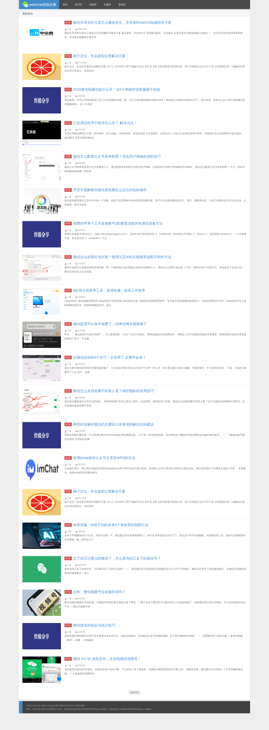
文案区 (107, 4)
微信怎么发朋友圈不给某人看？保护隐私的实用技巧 (113, 391)
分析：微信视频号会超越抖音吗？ (99, 592)
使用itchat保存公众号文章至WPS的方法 (104, 458)
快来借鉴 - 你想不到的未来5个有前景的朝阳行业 (110, 525)
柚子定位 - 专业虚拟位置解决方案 (99, 56)
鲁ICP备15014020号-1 (65, 705)
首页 (65, 4)
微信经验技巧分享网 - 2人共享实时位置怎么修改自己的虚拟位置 (39, 4)
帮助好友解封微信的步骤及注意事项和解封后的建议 (113, 424)
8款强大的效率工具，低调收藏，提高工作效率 (109, 290)
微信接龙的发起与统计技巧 (94, 625)
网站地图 (80, 705)
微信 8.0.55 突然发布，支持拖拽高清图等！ (107, 659)
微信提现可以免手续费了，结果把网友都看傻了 (110, 324)
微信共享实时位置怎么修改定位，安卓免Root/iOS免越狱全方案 (122, 22)
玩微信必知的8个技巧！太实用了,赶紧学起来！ (109, 357)
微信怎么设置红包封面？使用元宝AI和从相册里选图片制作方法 (122, 257)
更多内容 (134, 692)
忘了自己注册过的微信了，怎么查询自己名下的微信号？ (117, 558)
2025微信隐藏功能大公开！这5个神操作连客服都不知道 (116, 89)
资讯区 (122, 4)
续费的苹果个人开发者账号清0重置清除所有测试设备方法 (118, 223)
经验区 (93, 4)
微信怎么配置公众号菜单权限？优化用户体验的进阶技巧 (117, 156)
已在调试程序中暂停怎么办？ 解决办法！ (105, 123)
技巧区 (78, 4)
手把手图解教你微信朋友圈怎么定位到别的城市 (110, 190)
